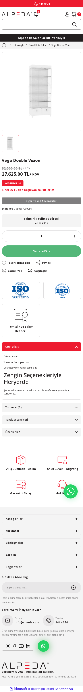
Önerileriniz (12, 432)
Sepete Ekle (41, 251)
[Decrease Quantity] (6, 236)
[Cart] (76, 14)
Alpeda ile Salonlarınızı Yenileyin (41, 38)
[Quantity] (41, 236)
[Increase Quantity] (77, 236)
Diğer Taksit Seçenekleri (41, 201)
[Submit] (76, 587)
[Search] (41, 24)
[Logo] (17, 14)
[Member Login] (67, 14)
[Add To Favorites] (16, 262)
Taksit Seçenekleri (16, 419)
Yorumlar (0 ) (13, 407)
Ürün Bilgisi (12, 346)
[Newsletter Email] (41, 587)
